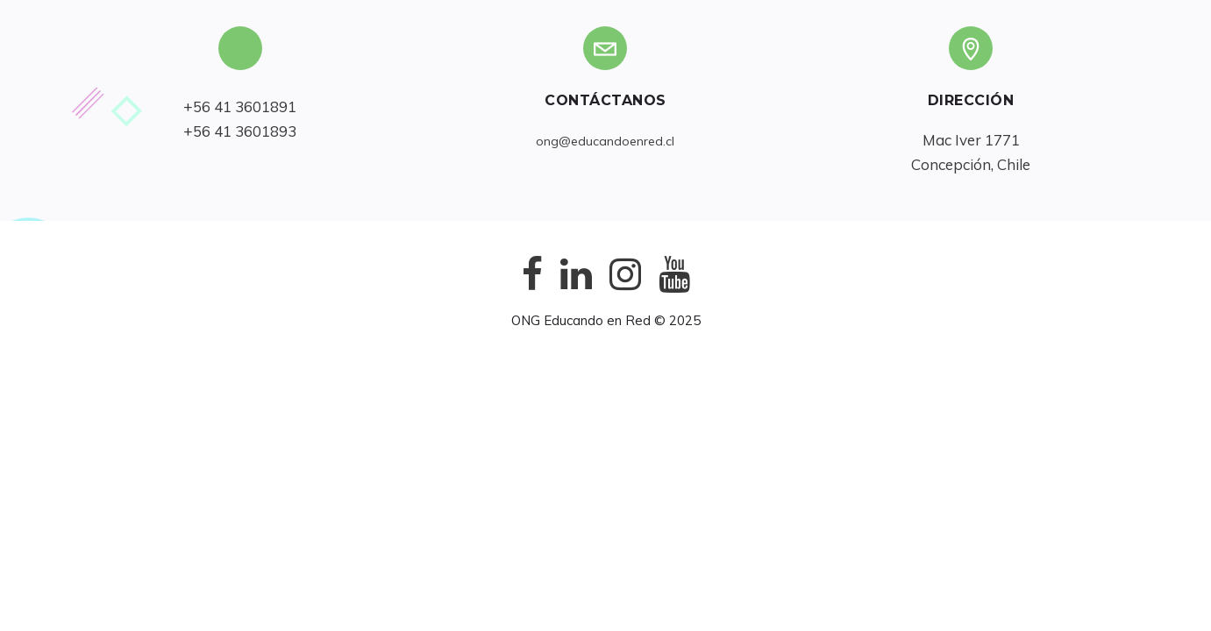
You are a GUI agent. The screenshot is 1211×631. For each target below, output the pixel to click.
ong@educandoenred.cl (605, 141)
